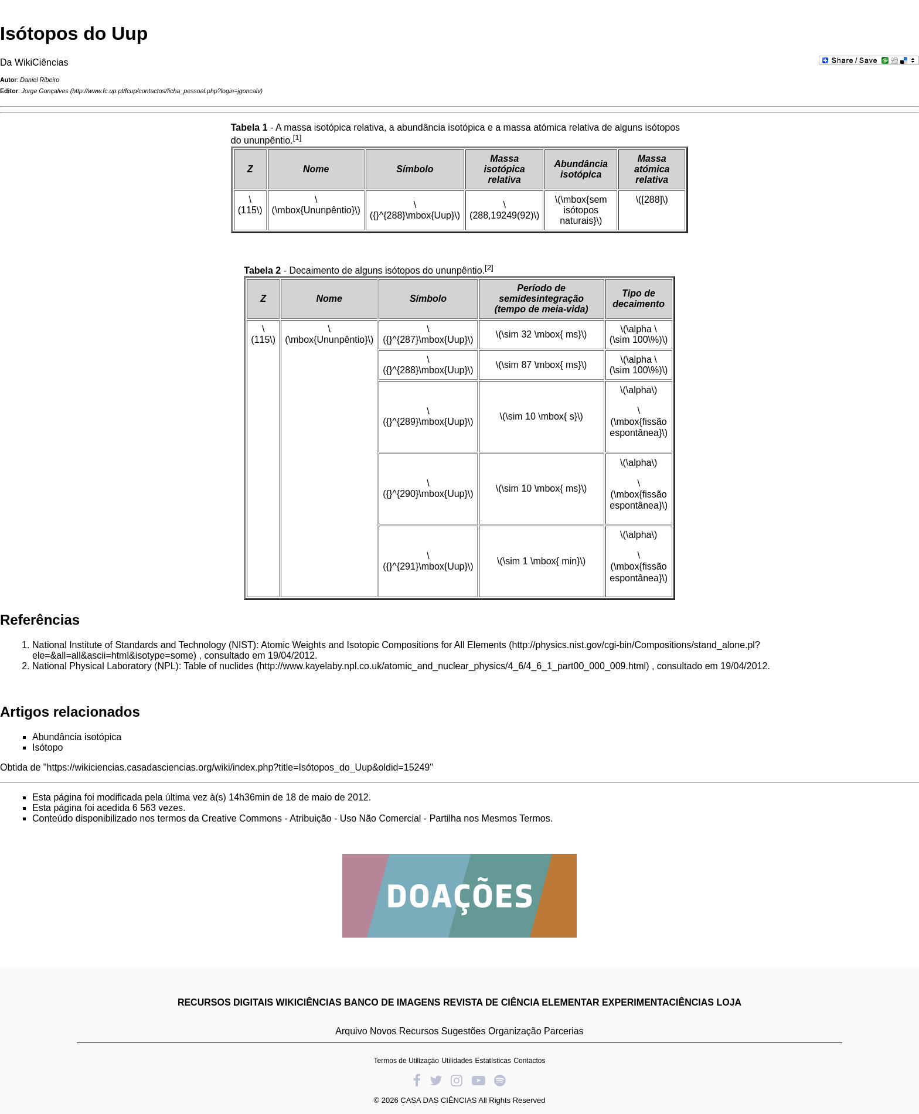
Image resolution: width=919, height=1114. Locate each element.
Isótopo (47, 747)
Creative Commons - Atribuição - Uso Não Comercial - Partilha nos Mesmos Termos (376, 818)
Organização (515, 1031)
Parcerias (564, 1031)
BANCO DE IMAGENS (392, 1002)
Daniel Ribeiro (39, 79)
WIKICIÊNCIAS (309, 1002)
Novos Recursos (404, 1031)
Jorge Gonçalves (45, 90)
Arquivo (351, 1031)
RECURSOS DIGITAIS (225, 1002)
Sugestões (463, 1031)
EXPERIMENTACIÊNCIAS (658, 1002)
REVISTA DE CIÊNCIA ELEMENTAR (521, 1002)
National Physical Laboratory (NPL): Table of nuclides (143, 666)
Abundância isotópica (76, 737)
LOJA (728, 1002)
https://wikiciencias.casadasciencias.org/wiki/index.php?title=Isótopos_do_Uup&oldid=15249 (238, 767)
